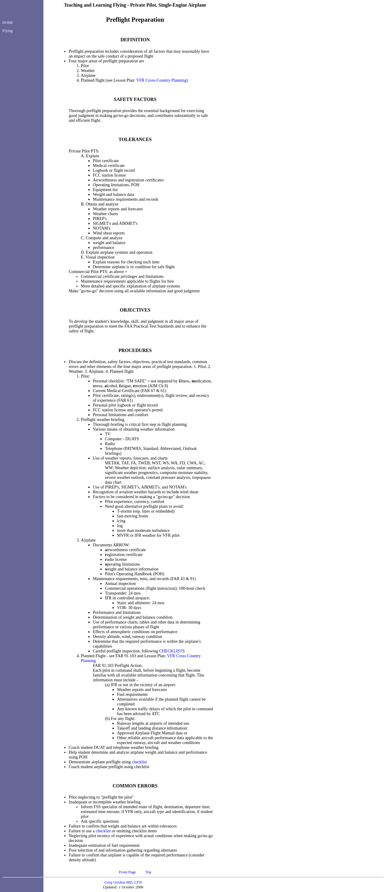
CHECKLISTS (172, 651)
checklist (139, 762)
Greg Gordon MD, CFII (123, 882)
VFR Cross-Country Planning (161, 80)
